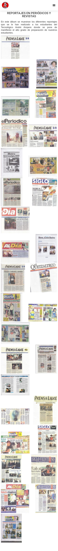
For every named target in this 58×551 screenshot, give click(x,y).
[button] (54, 5)
